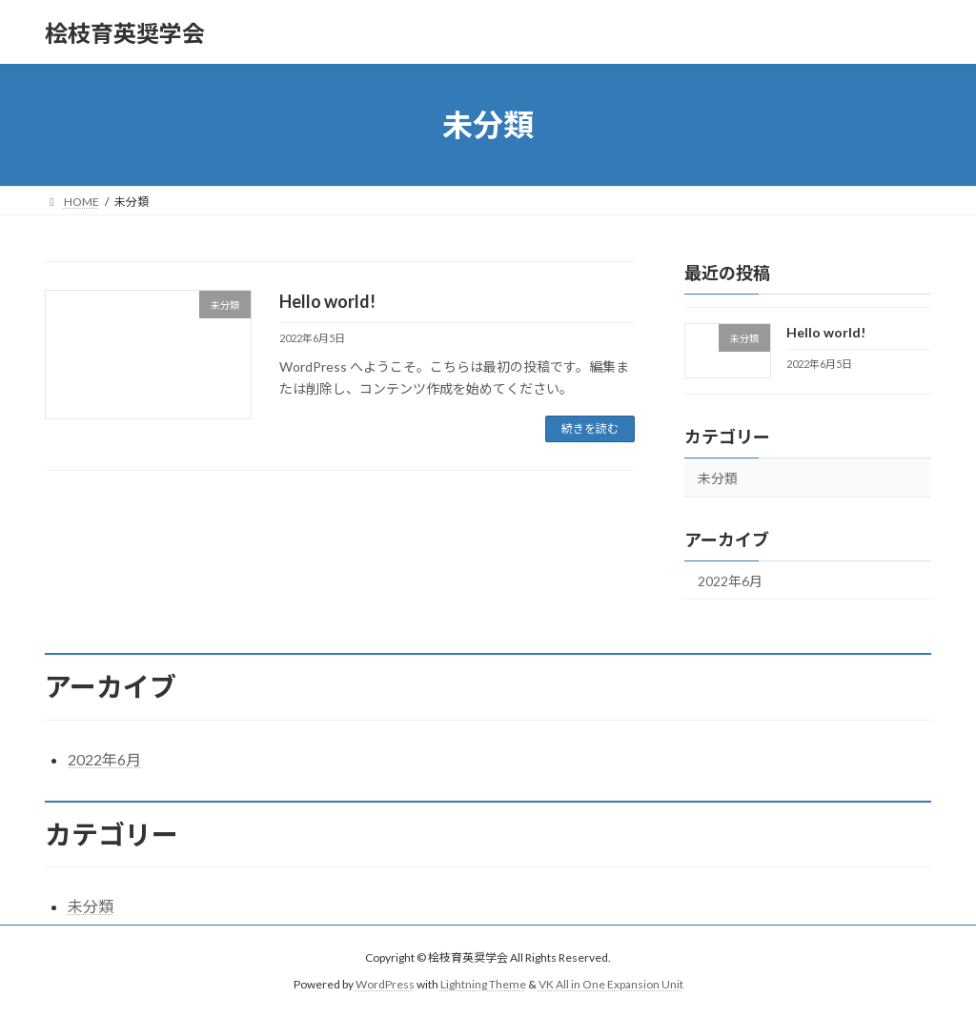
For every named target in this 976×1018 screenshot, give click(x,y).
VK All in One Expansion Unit (611, 984)
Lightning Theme (483, 984)
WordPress (385, 984)
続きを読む (590, 428)
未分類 (718, 478)
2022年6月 (730, 581)
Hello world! (327, 301)
